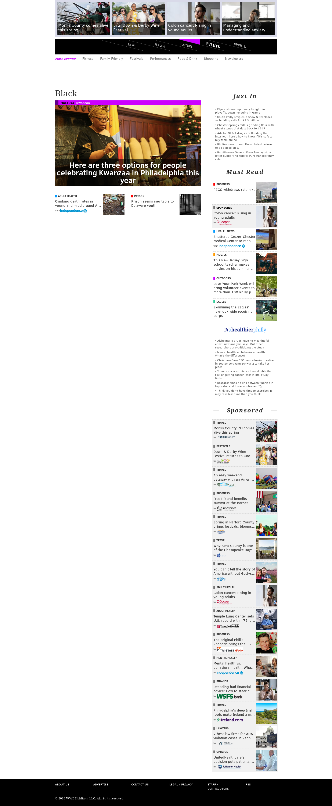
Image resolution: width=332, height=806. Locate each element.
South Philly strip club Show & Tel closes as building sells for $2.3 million (243, 118)
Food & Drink (187, 58)
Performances (160, 58)
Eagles (221, 302)
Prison (139, 196)
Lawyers (222, 728)
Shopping (211, 58)
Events (213, 45)
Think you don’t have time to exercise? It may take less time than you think (243, 392)
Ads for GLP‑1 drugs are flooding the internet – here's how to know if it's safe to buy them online (244, 136)
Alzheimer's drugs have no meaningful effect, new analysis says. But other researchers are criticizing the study (242, 343)
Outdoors (223, 278)
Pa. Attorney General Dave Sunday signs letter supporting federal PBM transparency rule (244, 155)
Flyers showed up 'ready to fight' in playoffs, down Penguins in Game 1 (240, 110)
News (132, 45)
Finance (222, 681)
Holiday (67, 102)
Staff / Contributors (218, 786)
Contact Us (140, 784)
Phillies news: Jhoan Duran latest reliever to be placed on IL (244, 146)
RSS (248, 784)
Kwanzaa (83, 102)
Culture (186, 45)
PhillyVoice (84, 46)
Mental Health (226, 658)
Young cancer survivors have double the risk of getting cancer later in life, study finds (243, 374)
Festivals (136, 58)
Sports (240, 45)
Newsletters (234, 58)
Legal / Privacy (181, 784)
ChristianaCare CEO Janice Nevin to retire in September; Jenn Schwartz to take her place (244, 363)
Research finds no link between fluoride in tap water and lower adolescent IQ (244, 384)
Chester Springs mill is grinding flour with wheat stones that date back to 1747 (244, 126)
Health (159, 45)
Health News (225, 231)
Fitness (87, 58)
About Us (62, 784)
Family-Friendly (111, 58)
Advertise (100, 784)
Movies (221, 255)
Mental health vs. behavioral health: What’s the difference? (240, 353)
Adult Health (67, 196)
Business (223, 184)
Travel (221, 423)
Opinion (222, 752)
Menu (61, 46)
